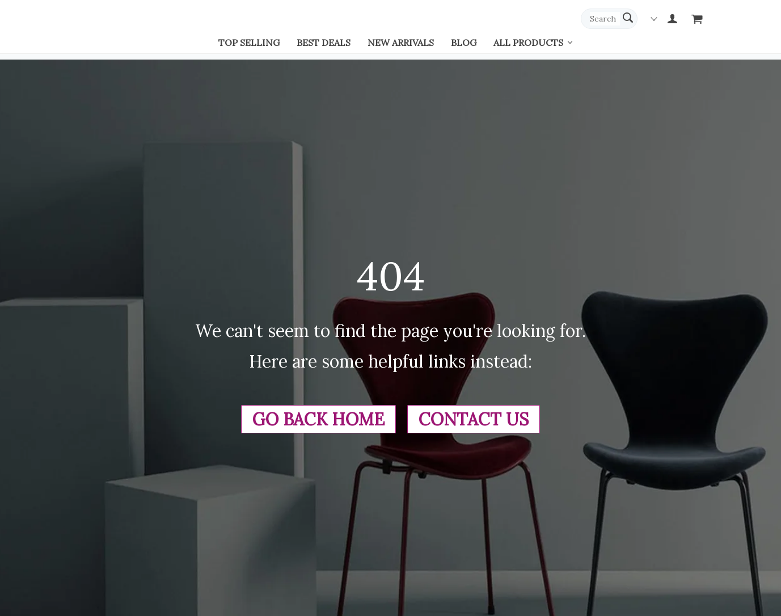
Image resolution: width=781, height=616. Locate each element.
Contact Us (474, 419)
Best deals (324, 42)
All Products (528, 42)
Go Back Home (318, 419)
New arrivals (401, 42)
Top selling (249, 42)
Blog (463, 42)
